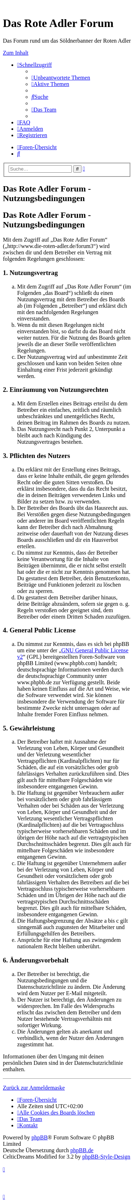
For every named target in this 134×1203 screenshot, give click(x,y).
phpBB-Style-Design (106, 1157)
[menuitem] (60, 78)
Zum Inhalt (16, 53)
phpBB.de (81, 1150)
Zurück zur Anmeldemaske (34, 1088)
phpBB (39, 1137)
